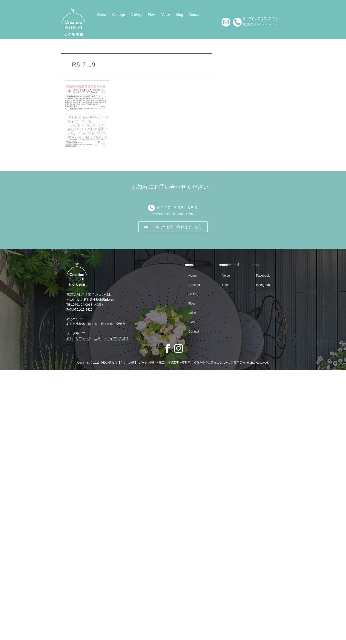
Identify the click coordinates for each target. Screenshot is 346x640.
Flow (152, 14)
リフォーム (83, 338)
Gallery (136, 14)
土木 (97, 338)
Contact (195, 14)
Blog (179, 14)
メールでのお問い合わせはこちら (173, 227)
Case (225, 285)
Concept (118, 14)
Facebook (263, 275)
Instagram (263, 285)
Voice (165, 14)
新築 (69, 338)
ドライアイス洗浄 (116, 338)
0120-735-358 (176, 207)
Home (102, 14)
